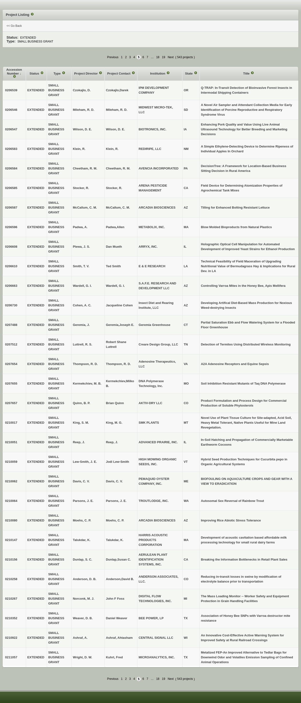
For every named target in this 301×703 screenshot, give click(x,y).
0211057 (11, 657)
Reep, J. (112, 442)
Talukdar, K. (115, 540)
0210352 (11, 618)
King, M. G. (114, 422)
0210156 (11, 559)
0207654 (11, 364)
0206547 (11, 129)
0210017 (11, 422)
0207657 (11, 403)
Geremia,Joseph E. (120, 325)
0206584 (11, 168)
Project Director (86, 73)
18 (157, 57)
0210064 (11, 501)
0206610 (11, 266)
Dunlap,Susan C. (118, 559)
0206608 (11, 246)
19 (163, 57)
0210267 (11, 598)
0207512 (11, 344)
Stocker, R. (114, 188)
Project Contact (119, 73)
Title (246, 73)
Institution (158, 73)
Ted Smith (113, 266)
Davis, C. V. (114, 481)
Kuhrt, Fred (114, 657)
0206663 (11, 286)
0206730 (11, 305)
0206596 (11, 227)
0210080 (11, 520)
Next (171, 57)
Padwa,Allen (115, 227)
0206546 (11, 110)
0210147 (11, 540)
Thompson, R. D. (118, 364)
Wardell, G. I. (115, 286)
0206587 (11, 207)
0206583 (11, 149)
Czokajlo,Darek (117, 90)
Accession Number (14, 71)
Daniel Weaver (116, 618)
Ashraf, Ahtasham (119, 638)
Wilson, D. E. (115, 129)
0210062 (11, 481)
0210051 (11, 442)
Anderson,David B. (120, 579)
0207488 (11, 325)
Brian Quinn (115, 403)
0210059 (11, 462)
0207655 (11, 383)
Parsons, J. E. (116, 501)
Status (34, 73)
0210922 (11, 638)
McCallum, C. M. (118, 207)
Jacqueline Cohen (119, 305)
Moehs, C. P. (115, 520)
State (189, 73)
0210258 (11, 579)
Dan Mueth (114, 246)
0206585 (11, 188)
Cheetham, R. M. (118, 168)
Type (58, 73)
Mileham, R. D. (116, 110)
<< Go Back (14, 26)
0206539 (11, 90)
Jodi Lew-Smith (117, 462)
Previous (113, 57)
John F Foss (115, 598)
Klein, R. (112, 149)
